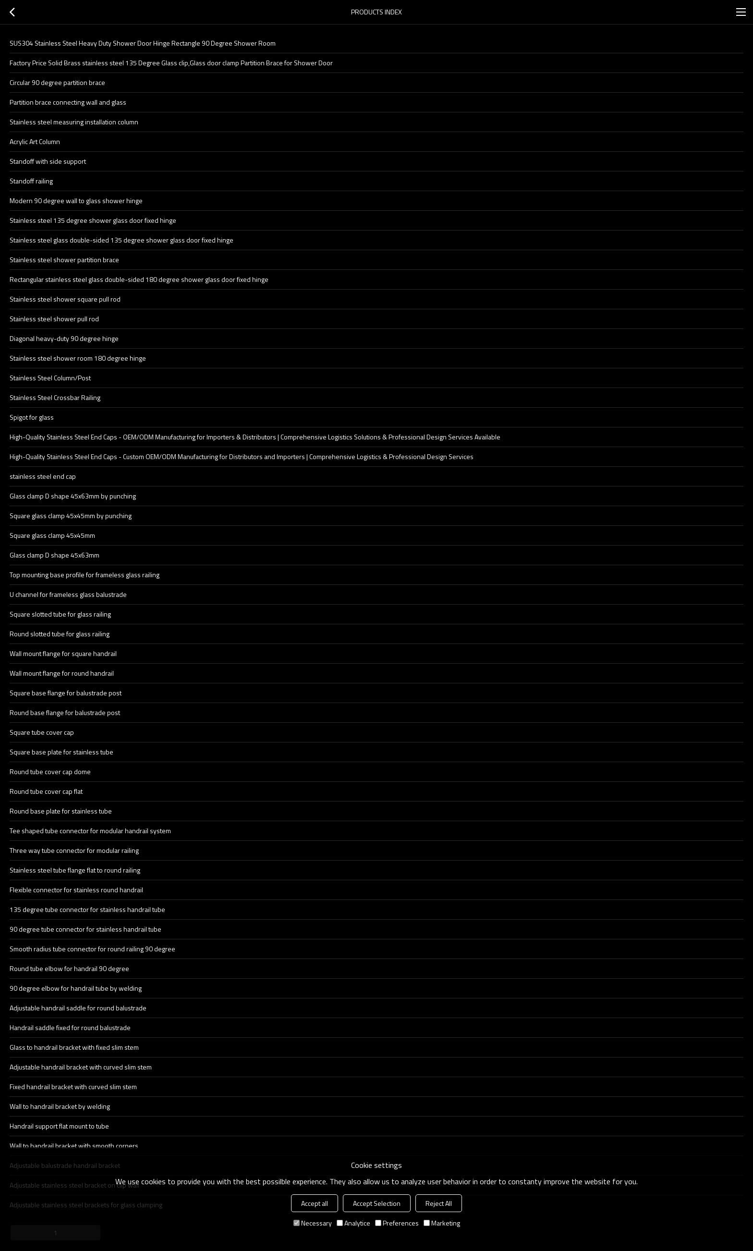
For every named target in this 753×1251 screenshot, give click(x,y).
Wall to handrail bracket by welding (60, 1106)
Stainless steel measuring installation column (74, 122)
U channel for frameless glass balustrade (68, 594)
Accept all (314, 1203)
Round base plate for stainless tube (61, 811)
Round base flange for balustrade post (65, 712)
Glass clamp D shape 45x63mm (54, 555)
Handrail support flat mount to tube (59, 1126)
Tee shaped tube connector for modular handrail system (90, 831)
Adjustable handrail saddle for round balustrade (78, 1008)
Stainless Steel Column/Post (50, 378)
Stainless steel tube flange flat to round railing (75, 870)
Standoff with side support (48, 161)
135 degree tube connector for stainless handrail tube (87, 909)
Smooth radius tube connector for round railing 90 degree (92, 949)
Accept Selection (377, 1203)
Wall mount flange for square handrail (63, 653)
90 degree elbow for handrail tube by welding (76, 988)
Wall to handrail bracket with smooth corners (74, 1146)
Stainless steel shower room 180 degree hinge (78, 358)
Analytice (353, 1223)
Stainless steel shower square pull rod (65, 299)
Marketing (442, 1223)
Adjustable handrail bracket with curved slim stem (81, 1067)
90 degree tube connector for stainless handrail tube (85, 929)
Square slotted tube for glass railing (60, 614)
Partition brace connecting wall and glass (68, 102)
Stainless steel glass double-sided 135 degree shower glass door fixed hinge (121, 240)
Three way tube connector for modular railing (74, 850)
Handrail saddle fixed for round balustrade (70, 1027)
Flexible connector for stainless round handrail (76, 890)
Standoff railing (31, 181)
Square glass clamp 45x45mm (52, 535)
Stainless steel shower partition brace (64, 260)
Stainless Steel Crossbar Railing (55, 397)
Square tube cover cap (42, 732)
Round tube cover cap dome (50, 771)
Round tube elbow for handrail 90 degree (69, 968)
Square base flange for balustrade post (65, 693)
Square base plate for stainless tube (61, 752)
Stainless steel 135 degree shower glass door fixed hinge (93, 220)
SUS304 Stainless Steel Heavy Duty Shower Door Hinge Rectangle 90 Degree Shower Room (143, 43)
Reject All (438, 1203)
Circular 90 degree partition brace (57, 82)
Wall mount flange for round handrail (62, 673)
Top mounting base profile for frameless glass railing (84, 575)
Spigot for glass (32, 417)
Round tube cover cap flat (46, 791)
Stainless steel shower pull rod (54, 319)
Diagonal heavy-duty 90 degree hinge (64, 338)
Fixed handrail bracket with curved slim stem (73, 1086)
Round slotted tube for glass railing (59, 634)
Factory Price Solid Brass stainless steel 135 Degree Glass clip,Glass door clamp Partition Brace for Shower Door (171, 63)
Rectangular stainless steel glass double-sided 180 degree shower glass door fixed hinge (139, 279)
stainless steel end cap (43, 476)
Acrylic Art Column (35, 141)
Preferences (397, 1223)
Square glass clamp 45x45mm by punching (71, 515)
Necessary (312, 1223)
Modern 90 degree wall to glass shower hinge (76, 200)
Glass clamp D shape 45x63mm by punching (73, 496)
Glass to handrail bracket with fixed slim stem (74, 1047)
